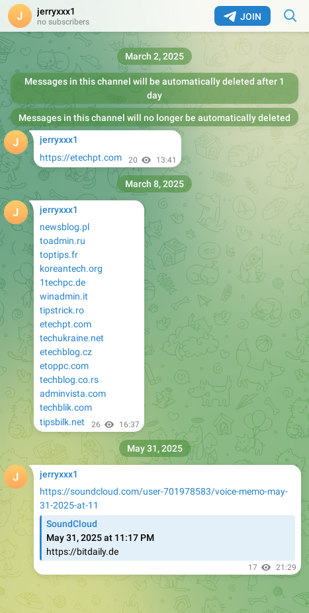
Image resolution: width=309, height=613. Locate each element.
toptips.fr (59, 254)
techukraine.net (72, 338)
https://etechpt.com (81, 157)
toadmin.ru (62, 240)
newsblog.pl (64, 227)
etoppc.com (64, 365)
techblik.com (66, 407)
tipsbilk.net (62, 422)
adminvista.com (73, 393)
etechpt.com (65, 324)
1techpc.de (62, 282)
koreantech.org (71, 268)
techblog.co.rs (69, 379)
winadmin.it (64, 296)
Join (242, 16)
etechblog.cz (66, 352)
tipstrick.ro (62, 310)
